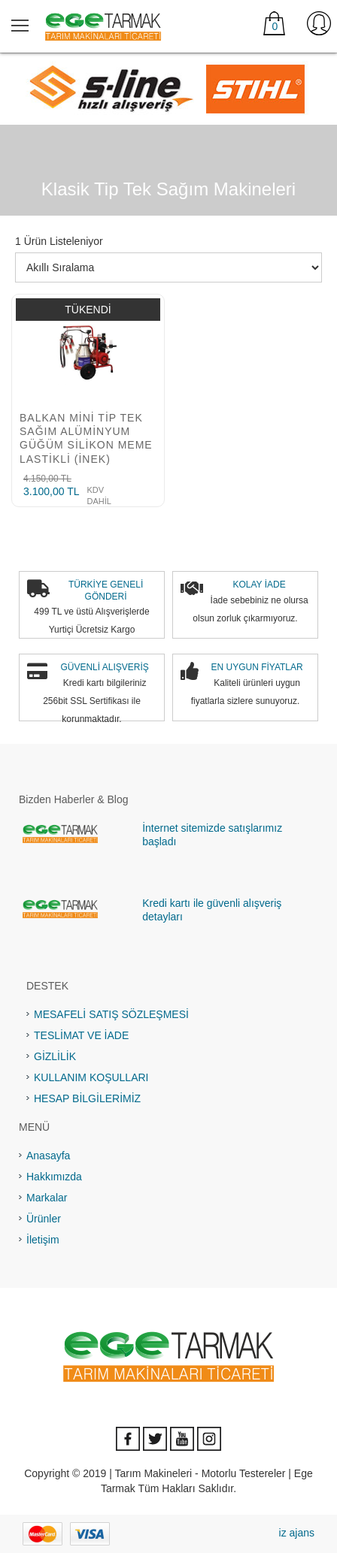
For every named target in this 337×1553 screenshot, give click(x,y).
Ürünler (43, 1219)
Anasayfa (48, 1156)
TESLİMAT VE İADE (81, 1035)
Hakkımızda (54, 1177)
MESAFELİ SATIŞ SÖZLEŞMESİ (111, 1014)
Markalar (46, 1198)
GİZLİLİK (55, 1056)
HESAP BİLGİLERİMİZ (87, 1098)
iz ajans (296, 1533)
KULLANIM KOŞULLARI (91, 1077)
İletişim (42, 1240)
